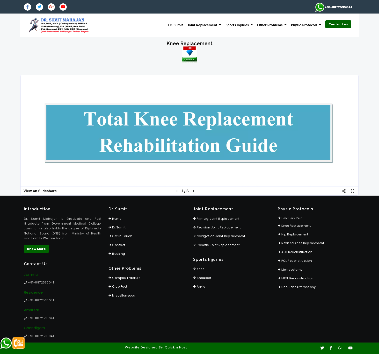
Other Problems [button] (270, 25)
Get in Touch (120, 236)
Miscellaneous (122, 295)
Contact (117, 245)
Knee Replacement (294, 226)
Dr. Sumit (175, 25)
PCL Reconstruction (295, 261)
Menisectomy (290, 270)
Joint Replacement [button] (203, 25)
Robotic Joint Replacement (216, 245)
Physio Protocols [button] (304, 25)
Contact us (338, 24)
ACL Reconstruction (295, 252)
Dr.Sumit (117, 227)
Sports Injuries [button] (238, 25)
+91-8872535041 (333, 7)
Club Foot (118, 286)
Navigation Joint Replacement (219, 236)
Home (115, 219)
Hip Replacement (293, 234)
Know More (36, 249)
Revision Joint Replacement (217, 227)
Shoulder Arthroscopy (297, 287)
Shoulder (202, 278)
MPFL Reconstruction (295, 278)
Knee (198, 269)
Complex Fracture (124, 278)
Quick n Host (176, 347)
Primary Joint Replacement (216, 219)
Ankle (199, 286)
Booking (117, 254)
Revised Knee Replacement (301, 243)
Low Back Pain (290, 218)
